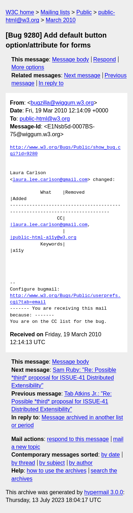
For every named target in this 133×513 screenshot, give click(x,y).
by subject (52, 463)
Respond (104, 59)
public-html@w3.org (45, 119)
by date (110, 455)
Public (84, 12)
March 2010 (61, 20)
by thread (23, 463)
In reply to (51, 83)
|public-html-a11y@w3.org (43, 238)
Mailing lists (55, 12)
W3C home (20, 12)
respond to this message (78, 439)
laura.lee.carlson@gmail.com (50, 180)
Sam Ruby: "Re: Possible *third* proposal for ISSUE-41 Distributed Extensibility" (63, 378)
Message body (70, 59)
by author (81, 463)
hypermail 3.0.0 (103, 492)
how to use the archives (57, 471)
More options (27, 67)
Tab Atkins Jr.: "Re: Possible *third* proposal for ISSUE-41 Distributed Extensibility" (61, 402)
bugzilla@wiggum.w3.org (62, 103)
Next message (82, 75)
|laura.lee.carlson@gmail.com (48, 225)
